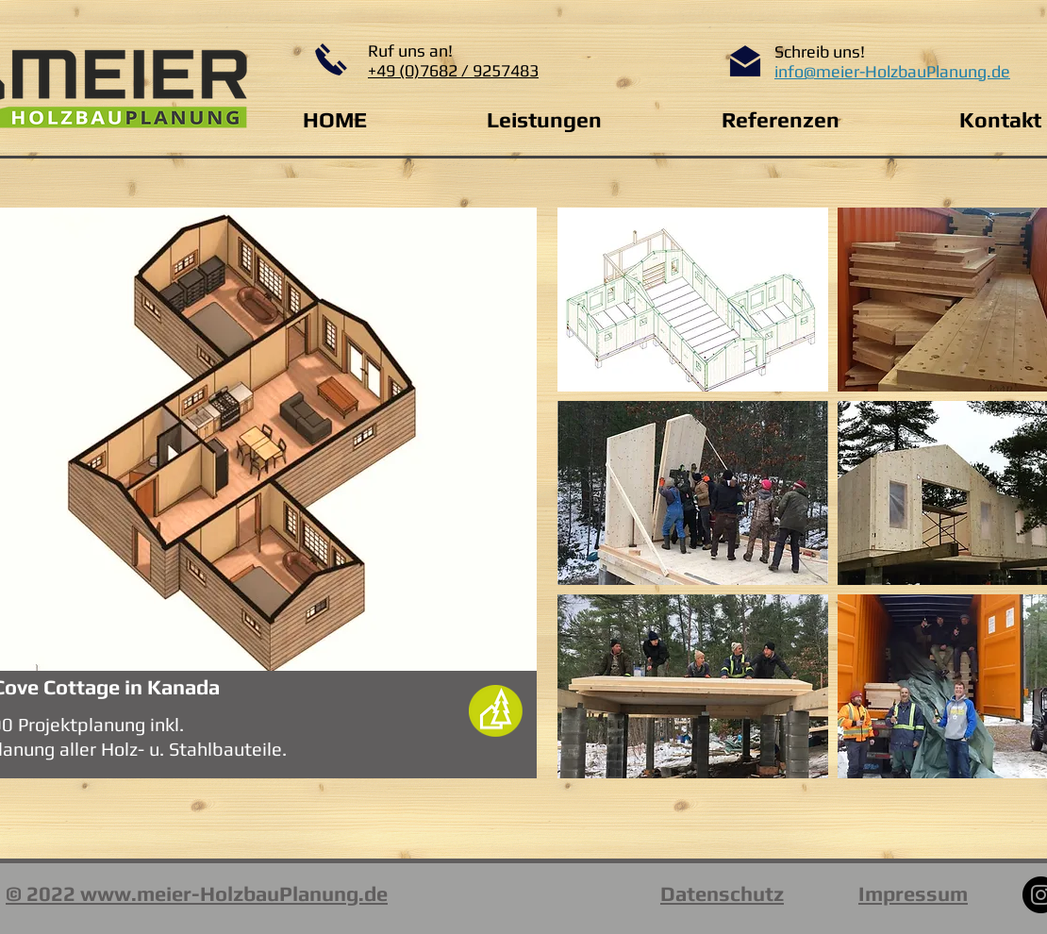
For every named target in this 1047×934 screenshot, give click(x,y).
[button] (692, 300)
